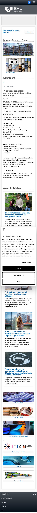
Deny (18, 281)
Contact (3, 502)
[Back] (4, 82)
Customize (18, 275)
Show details (26, 262)
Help (2, 510)
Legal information (6, 498)
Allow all (18, 268)
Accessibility (4, 494)
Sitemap (3, 506)
